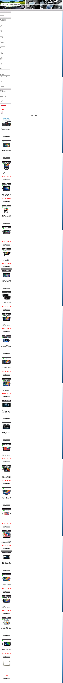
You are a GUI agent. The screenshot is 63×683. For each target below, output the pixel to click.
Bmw (1, 25)
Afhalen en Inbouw (3, 91)
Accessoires (2, 86)
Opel (1, 52)
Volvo (1, 68)
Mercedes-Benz (2, 46)
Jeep (1, 40)
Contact (1, 90)
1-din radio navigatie (3, 19)
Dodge (1, 31)
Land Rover (1, 42)
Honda (1, 35)
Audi (1, 24)
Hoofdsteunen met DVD (3, 76)
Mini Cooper (2, 48)
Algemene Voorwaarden (3, 96)
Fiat (0, 32)
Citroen (1, 29)
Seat (1, 59)
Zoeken (2, 15)
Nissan (1, 51)
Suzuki (1, 64)
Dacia (1, 30)
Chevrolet (1, 26)
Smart (1, 62)
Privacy (1, 101)
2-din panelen (2, 74)
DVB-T (1, 81)
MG (0, 47)
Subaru (1, 63)
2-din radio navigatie (3, 20)
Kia (0, 41)
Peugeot (1, 53)
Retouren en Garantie (3, 95)
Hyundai (1, 37)
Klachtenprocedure (3, 97)
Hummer (1, 36)
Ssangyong (1, 58)
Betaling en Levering (3, 92)
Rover (1, 57)
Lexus (1, 43)
